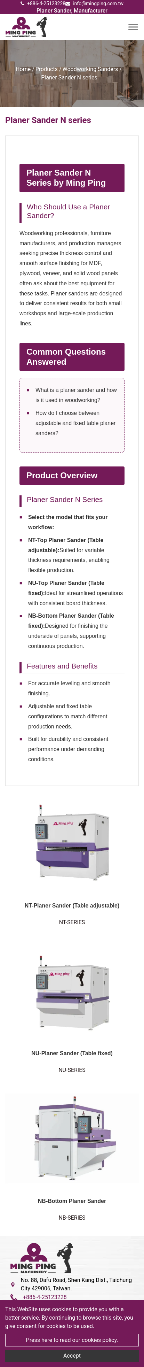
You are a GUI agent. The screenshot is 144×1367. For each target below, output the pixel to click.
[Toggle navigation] (133, 26)
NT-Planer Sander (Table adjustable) (72, 906)
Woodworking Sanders (90, 69)
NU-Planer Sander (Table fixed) (72, 1053)
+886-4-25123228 (43, 3)
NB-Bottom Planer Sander (72, 1201)
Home (23, 69)
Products (46, 69)
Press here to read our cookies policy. (72, 1340)
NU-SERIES (72, 1070)
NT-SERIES (72, 922)
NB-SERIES (71, 1217)
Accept (72, 1355)
